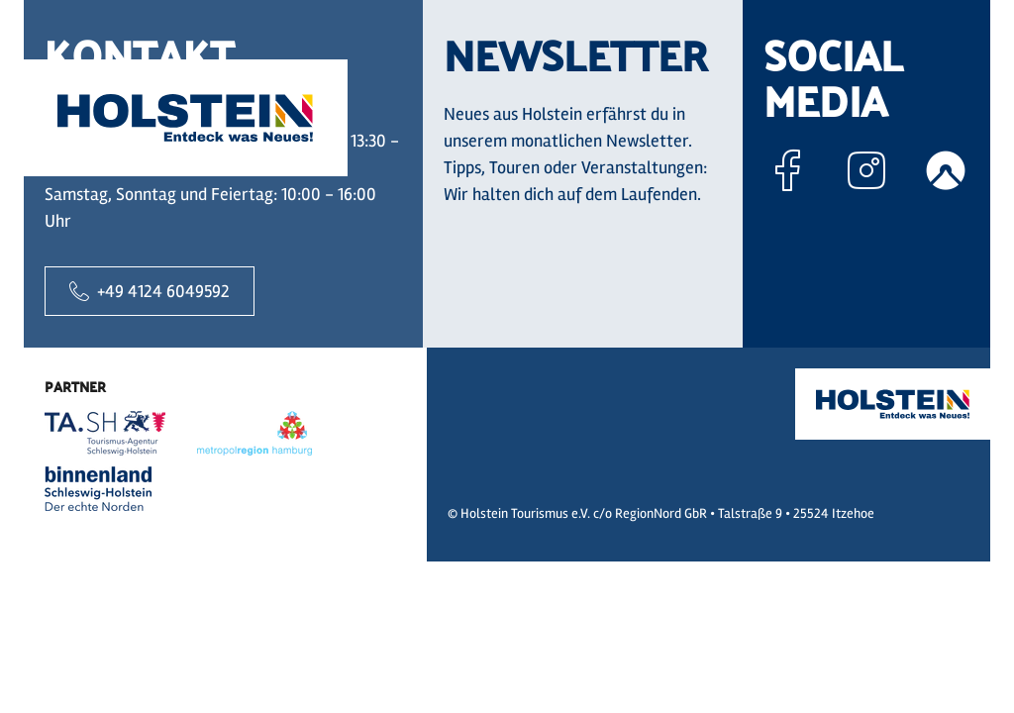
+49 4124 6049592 (149, 291)
